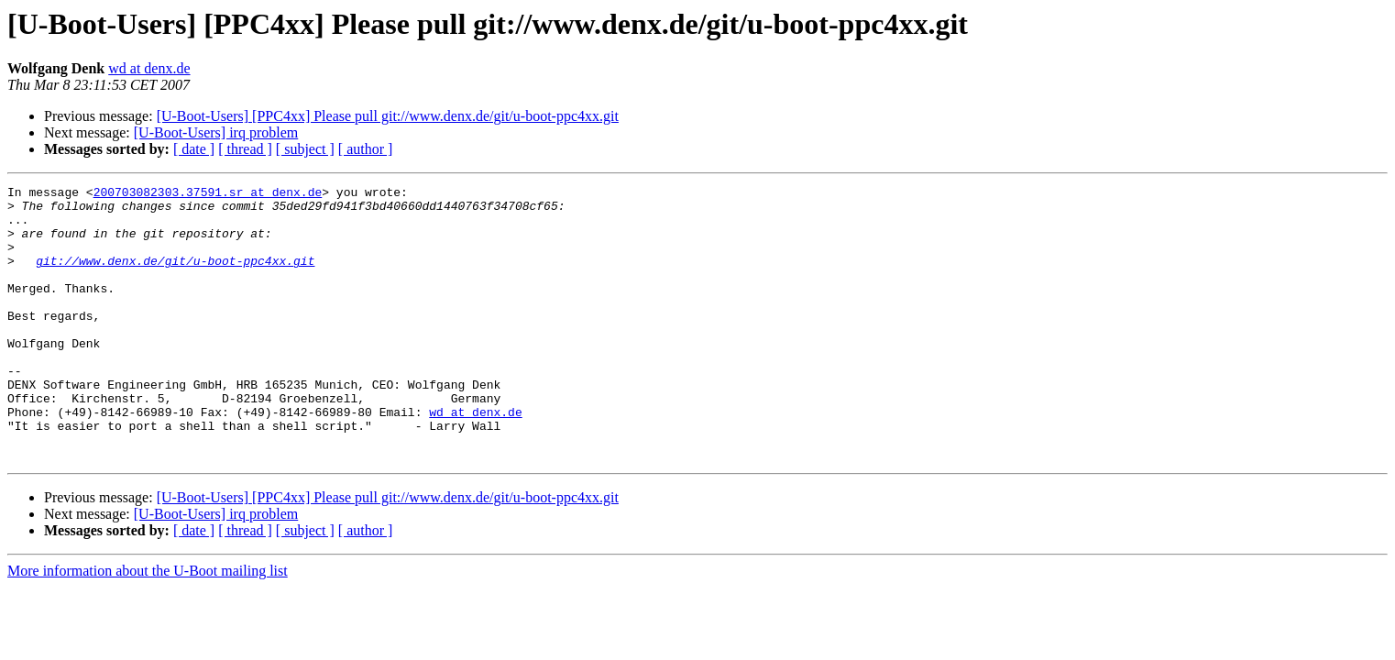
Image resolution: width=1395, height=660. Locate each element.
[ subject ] (305, 149)
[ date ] (193, 149)
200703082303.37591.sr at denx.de (208, 194)
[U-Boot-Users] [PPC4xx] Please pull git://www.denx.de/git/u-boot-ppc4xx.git (388, 116)
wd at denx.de (149, 68)
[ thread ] (245, 149)
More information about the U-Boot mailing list (147, 625)
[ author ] (365, 149)
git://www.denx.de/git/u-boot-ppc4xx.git (175, 277)
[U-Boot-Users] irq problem (216, 132)
